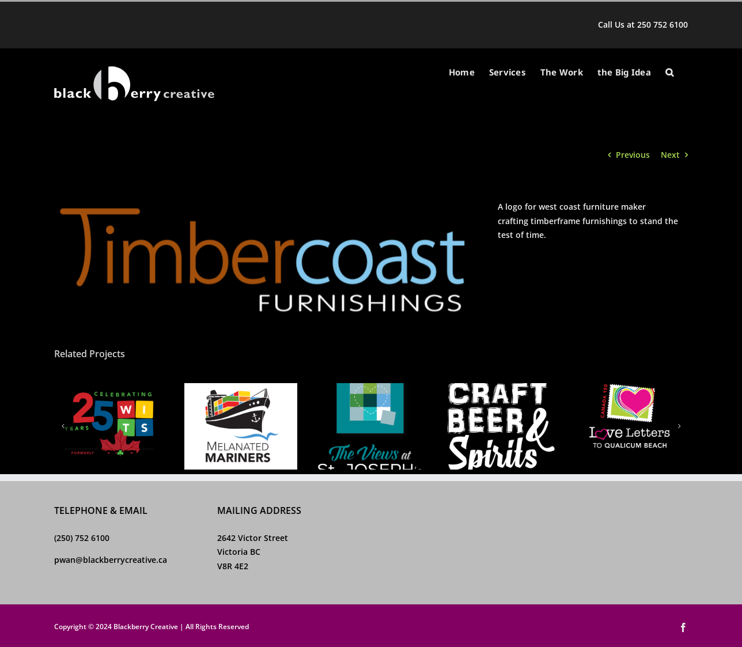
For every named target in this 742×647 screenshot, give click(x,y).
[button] (669, 72)
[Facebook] (384, 512)
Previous (633, 154)
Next (670, 154)
